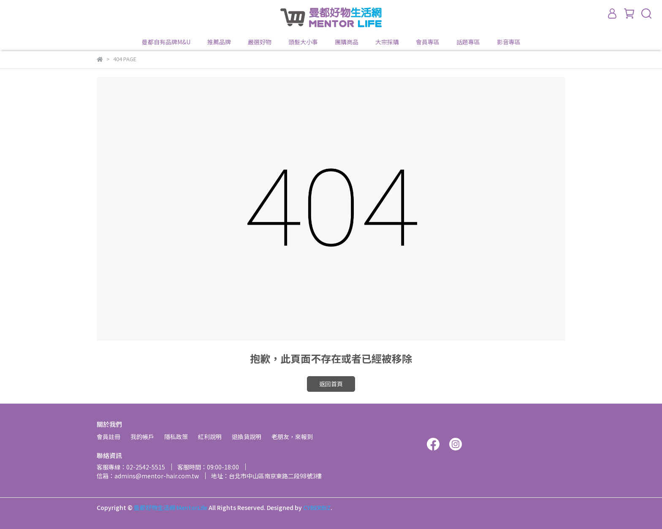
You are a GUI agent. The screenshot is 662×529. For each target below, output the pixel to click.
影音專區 (509, 42)
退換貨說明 (246, 436)
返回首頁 (331, 384)
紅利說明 (210, 436)
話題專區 (468, 42)
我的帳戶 (142, 436)
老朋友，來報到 (292, 436)
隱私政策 (176, 436)
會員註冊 (108, 436)
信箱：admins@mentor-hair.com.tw (148, 476)
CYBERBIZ (317, 507)
